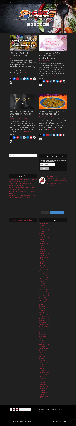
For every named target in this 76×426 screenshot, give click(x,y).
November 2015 (44, 393)
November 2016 (44, 368)
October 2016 (43, 370)
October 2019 (43, 298)
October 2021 (43, 256)
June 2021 (42, 264)
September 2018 (44, 324)
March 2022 (42, 250)
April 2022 (42, 248)
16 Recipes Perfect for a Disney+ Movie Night (21, 54)
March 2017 (42, 360)
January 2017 (43, 364)
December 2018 (44, 318)
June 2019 (42, 306)
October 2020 (43, 276)
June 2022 (42, 245)
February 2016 (43, 387)
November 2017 (44, 344)
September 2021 (44, 258)
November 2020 (44, 274)
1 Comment (26, 58)
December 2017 (44, 342)
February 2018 (43, 338)
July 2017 (41, 352)
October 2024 (43, 225)
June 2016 (42, 378)
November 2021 (44, 254)
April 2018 (42, 334)
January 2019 (43, 316)
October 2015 (43, 395)
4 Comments (55, 116)
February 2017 (43, 362)
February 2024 (43, 227)
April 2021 (42, 268)
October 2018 (43, 322)
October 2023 (43, 231)
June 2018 (42, 330)
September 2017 (44, 348)
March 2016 (42, 385)
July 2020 (41, 282)
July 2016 (41, 376)
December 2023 (44, 229)
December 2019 (44, 294)
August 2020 (43, 280)
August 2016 (43, 374)
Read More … (29, 73)
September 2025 (44, 223)
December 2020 (44, 272)
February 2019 (43, 314)
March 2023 (42, 235)
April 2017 (42, 358)
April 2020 (42, 286)
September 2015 (44, 397)
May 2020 (42, 284)
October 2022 (43, 241)
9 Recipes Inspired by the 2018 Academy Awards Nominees (21, 114)
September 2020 (44, 278)
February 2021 (43, 270)
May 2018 (42, 332)
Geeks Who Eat (22, 421)
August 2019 (43, 302)
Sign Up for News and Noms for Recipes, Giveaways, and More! (53, 160)
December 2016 (44, 366)
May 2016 (42, 381)
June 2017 (42, 354)
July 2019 (41, 304)
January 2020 (43, 292)
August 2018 (43, 326)
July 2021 (41, 262)
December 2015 (44, 391)
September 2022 (44, 243)
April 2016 (42, 383)
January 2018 (43, 340)
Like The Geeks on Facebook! (23, 220)
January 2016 (43, 389)
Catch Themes (63, 421)
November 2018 (44, 320)
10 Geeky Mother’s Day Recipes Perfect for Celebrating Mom (50, 55)
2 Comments (52, 60)
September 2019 (44, 300)
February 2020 (43, 290)
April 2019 (42, 310)
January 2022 (43, 252)
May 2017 (42, 356)
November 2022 (44, 239)
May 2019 (42, 308)
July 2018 (41, 328)
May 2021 (42, 266)
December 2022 (44, 237)
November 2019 (44, 296)
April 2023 (42, 233)
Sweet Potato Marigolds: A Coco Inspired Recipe (51, 112)
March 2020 (42, 288)
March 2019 (42, 312)
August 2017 (43, 350)
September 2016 (44, 372)
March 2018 (42, 336)
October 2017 (43, 346)
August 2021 (43, 260)
